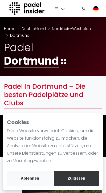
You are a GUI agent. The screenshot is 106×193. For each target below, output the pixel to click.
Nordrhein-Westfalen (71, 28)
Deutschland (34, 28)
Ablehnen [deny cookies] (30, 178)
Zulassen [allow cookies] (76, 178)
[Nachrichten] (83, 8)
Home (9, 28)
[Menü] (59, 8)
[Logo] (27, 8)
